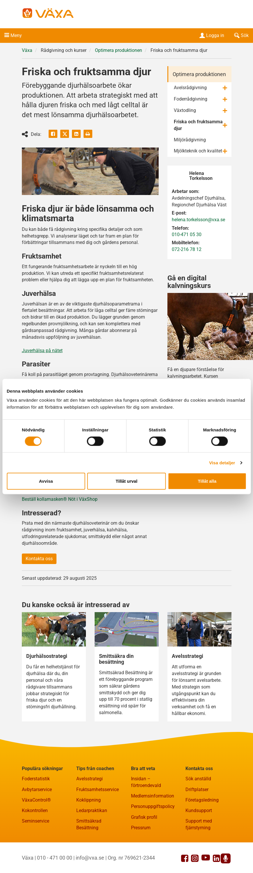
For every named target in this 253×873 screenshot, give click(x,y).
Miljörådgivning (190, 140)
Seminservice (35, 821)
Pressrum (141, 827)
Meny (16, 35)
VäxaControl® (36, 800)
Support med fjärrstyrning (198, 824)
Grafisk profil (144, 817)
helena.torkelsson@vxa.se (198, 219)
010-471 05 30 (186, 234)
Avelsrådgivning (190, 87)
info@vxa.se (90, 858)
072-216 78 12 (186, 249)
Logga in (211, 35)
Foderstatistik (36, 778)
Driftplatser (196, 789)
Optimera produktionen (118, 50)
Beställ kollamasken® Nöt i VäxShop (60, 499)
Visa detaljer (222, 462)
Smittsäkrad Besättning (88, 824)
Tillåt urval (126, 481)
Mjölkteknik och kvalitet (198, 151)
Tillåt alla (207, 481)
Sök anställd (198, 778)
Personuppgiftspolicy (153, 806)
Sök (241, 35)
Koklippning (88, 800)
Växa (27, 50)
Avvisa (46, 481)
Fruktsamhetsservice (97, 789)
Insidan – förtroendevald (146, 782)
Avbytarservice (37, 789)
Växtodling (185, 110)
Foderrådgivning (190, 99)
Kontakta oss (39, 558)
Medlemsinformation (152, 796)
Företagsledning (202, 800)
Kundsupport (198, 810)
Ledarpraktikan (91, 810)
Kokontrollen (35, 810)
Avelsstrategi (89, 778)
